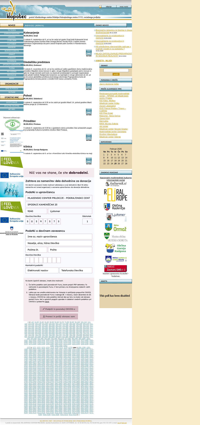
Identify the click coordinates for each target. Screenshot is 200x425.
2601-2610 (50, 378)
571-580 (65, 331)
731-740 (38, 335)
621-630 (31, 333)
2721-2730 (85, 380)
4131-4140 (58, 413)
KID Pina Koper (106, 113)
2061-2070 (67, 366)
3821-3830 (67, 405)
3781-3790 (32, 405)
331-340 (38, 328)
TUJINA (12, 68)
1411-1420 (58, 351)
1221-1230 (76, 344)
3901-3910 (67, 407)
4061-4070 (67, 411)
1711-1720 (41, 358)
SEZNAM (11, 92)
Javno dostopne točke (109, 84)
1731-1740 (58, 358)
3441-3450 (85, 396)
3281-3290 (85, 393)
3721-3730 (50, 404)
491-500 (79, 329)
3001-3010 (50, 387)
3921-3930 (85, 407)
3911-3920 (76, 407)
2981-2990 (32, 387)
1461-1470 (32, 353)
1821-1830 (67, 360)
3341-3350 (67, 395)
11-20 (37, 322)
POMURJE (12, 58)
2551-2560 (76, 376)
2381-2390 (67, 373)
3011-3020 (58, 387)
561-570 (59, 331)
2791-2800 (76, 382)
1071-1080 (85, 340)
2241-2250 (85, 369)
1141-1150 (76, 342)
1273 (43, 347)
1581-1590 (67, 355)
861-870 (59, 337)
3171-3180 (58, 391)
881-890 (72, 337)
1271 (34, 347)
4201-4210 (64, 414)
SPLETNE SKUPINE (11, 106)
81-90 (72, 322)
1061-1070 (76, 340)
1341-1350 (67, 349)
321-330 (31, 328)
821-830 (31, 337)
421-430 (31, 329)
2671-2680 (41, 380)
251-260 (52, 326)
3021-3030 (67, 387)
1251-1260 (58, 346)
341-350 (45, 328)
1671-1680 (76, 357)
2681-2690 (50, 380)
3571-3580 (58, 400)
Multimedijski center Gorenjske (112, 132)
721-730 (31, 335)
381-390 (72, 328)
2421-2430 (32, 375)
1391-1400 (41, 351)
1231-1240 (85, 344)
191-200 (79, 324)
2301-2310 (67, 371)
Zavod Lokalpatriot (107, 106)
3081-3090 (50, 389)
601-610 (86, 331)
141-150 (45, 324)
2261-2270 (32, 371)
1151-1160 (85, 342)
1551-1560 (41, 355)
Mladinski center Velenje (110, 137)
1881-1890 (50, 362)
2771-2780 (58, 382)
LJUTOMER (11, 44)
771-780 (65, 335)
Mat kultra (103, 121)
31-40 (47, 322)
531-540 (38, 331)
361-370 (59, 328)
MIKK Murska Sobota (108, 124)
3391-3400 (41, 396)
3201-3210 (85, 391)
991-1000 (82, 338)
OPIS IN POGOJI (11, 89)
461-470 (59, 329)
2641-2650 (85, 378)
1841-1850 (85, 360)
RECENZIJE (11, 75)
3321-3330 (50, 395)
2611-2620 (58, 378)
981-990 (75, 338)
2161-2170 (85, 367)
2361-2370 (50, 373)
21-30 (41, 322)
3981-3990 (67, 409)
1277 (61, 347)
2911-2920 (41, 385)
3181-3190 (67, 391)
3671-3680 (76, 402)
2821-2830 (32, 384)
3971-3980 (58, 409)
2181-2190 (32, 369)
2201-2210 (50, 369)
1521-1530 (85, 353)
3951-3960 (41, 409)
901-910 (86, 337)
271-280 (65, 326)
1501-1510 (67, 353)
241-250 (45, 326)
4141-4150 (67, 413)
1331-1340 (58, 349)
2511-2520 (41, 376)
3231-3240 (41, 393)
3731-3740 (58, 404)
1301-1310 (32, 349)
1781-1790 (32, 360)
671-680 (65, 333)
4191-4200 (55, 414)
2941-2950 (67, 385)
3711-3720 (41, 404)
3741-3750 (67, 404)
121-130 (31, 324)
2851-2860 (58, 384)
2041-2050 (50, 366)
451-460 (52, 329)
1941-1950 (32, 364)
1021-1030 (41, 340)
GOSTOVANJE (11, 102)
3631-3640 (41, 402)
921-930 (34, 338)
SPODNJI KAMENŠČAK (12, 65)
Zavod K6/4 (104, 118)
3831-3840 (76, 405)
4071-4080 (76, 411)
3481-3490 (50, 398)
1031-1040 (50, 340)
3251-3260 (58, 393)
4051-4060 (58, 411)
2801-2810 (85, 382)
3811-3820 (58, 405)
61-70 (62, 322)
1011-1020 (32, 340)
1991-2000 (76, 364)
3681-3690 (85, 402)
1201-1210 (58, 344)
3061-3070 (32, 389)
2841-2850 (50, 384)
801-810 (86, 335)
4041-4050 (50, 411)
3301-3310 (32, 395)
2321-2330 (85, 371)
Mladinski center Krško (109, 103)
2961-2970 (85, 385)
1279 (70, 347)
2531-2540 (58, 376)
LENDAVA (11, 37)
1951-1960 (41, 364)
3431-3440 (76, 396)
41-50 (52, 322)
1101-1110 (41, 342)
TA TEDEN (12, 30)
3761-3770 (85, 404)
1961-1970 (50, 364)
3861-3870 (32, 407)
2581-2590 (32, 378)
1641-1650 (50, 357)
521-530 (31, 331)
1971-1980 (58, 364)
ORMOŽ (12, 54)
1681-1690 (85, 357)
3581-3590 (67, 400)
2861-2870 (67, 384)
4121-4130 (50, 413)
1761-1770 (85, 358)
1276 (57, 347)
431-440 (38, 329)
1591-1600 (76, 355)
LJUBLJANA (11, 40)
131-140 (38, 324)
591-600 (79, 331)
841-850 (45, 337)
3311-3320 (41, 395)
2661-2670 (32, 380)
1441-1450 (85, 351)
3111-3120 (76, 389)
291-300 (79, 326)
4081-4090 (85, 411)
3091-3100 (58, 389)
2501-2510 (32, 376)
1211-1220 (67, 344)
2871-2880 (76, 384)
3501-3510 (67, 398)
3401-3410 (50, 396)
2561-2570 (85, 376)
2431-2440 (41, 375)
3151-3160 (41, 391)
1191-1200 (50, 344)
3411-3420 (58, 396)
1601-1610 (85, 355)
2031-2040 (41, 366)
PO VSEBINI (11, 72)
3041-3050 (85, 387)
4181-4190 (47, 414)
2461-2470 (67, 375)
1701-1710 (32, 358)
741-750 (45, 335)
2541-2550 (67, 376)
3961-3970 (50, 409)
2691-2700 (58, 380)
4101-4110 (32, 413)
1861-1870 (32, 362)
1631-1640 (41, 357)
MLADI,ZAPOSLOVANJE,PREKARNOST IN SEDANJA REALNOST (114, 55)
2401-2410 (85, 373)
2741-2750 (32, 382)
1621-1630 (32, 357)
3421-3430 (67, 396)
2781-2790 (67, 382)
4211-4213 (73, 414)
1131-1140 (67, 342)
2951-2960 (76, 385)
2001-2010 (85, 364)
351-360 (52, 328)
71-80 (67, 322)
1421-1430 (67, 351)
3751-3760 (76, 404)
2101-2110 (32, 367)
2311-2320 (76, 371)
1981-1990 (67, 364)
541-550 (45, 331)
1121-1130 (58, 342)
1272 (38, 347)
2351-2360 (41, 373)
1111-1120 (50, 342)
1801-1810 (50, 360)
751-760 (52, 335)
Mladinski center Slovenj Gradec (113, 129)
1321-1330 (50, 349)
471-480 (65, 329)
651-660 (52, 333)
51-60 (57, 322)
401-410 (86, 328)
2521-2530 (50, 376)
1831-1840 (76, 360)
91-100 (77, 322)
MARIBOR (12, 47)
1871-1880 (41, 362)
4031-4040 (41, 411)
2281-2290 (50, 371)
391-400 (79, 328)
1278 (65, 347)
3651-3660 (58, 402)
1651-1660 (58, 357)
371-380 (65, 328)
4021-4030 (32, 411)
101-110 (84, 322)
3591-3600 (76, 400)
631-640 (38, 333)
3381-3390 (32, 396)
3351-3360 (76, 395)
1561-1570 (50, 355)
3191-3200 (76, 391)
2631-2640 (76, 378)
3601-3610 (85, 400)
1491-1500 (58, 353)
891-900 (79, 337)
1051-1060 (67, 340)
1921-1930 (85, 362)
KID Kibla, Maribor (107, 101)
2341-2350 (32, 373)
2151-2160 (76, 367)
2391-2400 (76, 373)
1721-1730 (50, 358)
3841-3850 (85, 405)
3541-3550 (32, 400)
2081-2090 (85, 366)
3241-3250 (50, 393)
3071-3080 (41, 389)
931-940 (40, 338)
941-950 (47, 338)
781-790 (72, 335)
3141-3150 (32, 391)
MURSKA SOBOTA (12, 51)
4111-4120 (41, 413)
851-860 (52, 337)
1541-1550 (32, 355)
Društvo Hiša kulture (108, 134)
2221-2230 (67, 369)
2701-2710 (67, 380)
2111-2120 (41, 367)
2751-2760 (41, 382)
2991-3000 (41, 387)
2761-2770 (50, 382)
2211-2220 (58, 369)
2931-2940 (58, 385)
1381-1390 (32, 351)
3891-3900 (58, 407)
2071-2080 (76, 366)
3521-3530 (85, 398)
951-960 (54, 338)
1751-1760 (76, 358)
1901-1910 (67, 362)
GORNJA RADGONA (11, 34)
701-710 (86, 333)
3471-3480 (41, 398)
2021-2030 (32, 366)
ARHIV (11, 79)
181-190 (72, 324)
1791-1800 (41, 360)
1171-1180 (32, 344)
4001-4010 (85, 409)
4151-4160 (76, 413)
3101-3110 (67, 389)
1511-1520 (76, 353)
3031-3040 (76, 387)
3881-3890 (50, 407)
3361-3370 (85, 395)
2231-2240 (76, 369)
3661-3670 (67, 402)
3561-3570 (50, 400)
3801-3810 (50, 405)
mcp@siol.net (122, 423)
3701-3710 (32, 404)
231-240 (38, 326)
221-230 (31, 326)
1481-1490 (50, 353)
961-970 (61, 338)
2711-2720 (76, 380)
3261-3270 (67, 393)
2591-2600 (41, 378)
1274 (47, 347)
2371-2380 (58, 373)
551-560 (52, 331)
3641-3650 (50, 402)
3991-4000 (76, 409)
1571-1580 (58, 355)
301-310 (86, 326)
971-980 (68, 338)
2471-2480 (76, 375)
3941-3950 (32, 409)
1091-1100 (32, 342)
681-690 (72, 333)
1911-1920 (76, 362)
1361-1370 (85, 349)
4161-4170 (85, 413)
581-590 (72, 331)
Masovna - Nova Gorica (109, 116)
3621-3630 (32, 402)
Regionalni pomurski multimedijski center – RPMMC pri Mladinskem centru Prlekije (114, 96)
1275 (52, 347)
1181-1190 (41, 344)
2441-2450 (50, 375)
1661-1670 (67, 357)
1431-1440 (76, 351)
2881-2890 (85, 384)
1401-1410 (50, 351)
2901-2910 (32, 385)
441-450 (45, 329)
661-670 (59, 333)
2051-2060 (58, 366)
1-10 (32, 322)
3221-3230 (32, 393)
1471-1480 (41, 353)
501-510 (86, 329)
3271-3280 (76, 393)
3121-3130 (85, 389)
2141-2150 (67, 367)
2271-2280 (41, 371)
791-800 (79, 335)
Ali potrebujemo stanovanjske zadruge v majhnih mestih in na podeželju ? (113, 47)
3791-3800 (41, 405)
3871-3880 (41, 407)
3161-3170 (50, 391)
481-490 (72, 329)
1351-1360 (76, 349)
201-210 (86, 324)
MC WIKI (12, 109)
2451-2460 (58, 375)
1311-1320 (41, 349)
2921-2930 (50, 385)
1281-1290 (82, 347)
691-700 (79, 333)
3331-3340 (58, 395)
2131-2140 (58, 367)
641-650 (45, 333)
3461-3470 (32, 398)
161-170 (59, 324)
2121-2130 (50, 367)
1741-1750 (67, 358)
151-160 (52, 324)
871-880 (65, 337)
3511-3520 (76, 398)
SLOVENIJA (11, 61)
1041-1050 (58, 340)
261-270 (59, 326)
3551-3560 (41, 400)
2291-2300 (58, 371)
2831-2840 (41, 384)
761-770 (59, 335)
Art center (103, 126)
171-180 (65, 324)
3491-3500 (58, 398)
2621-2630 (67, 378)
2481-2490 (85, 375)
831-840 (38, 337)
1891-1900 (58, 362)
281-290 (72, 326)
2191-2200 (41, 369)
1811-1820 (58, 360)
